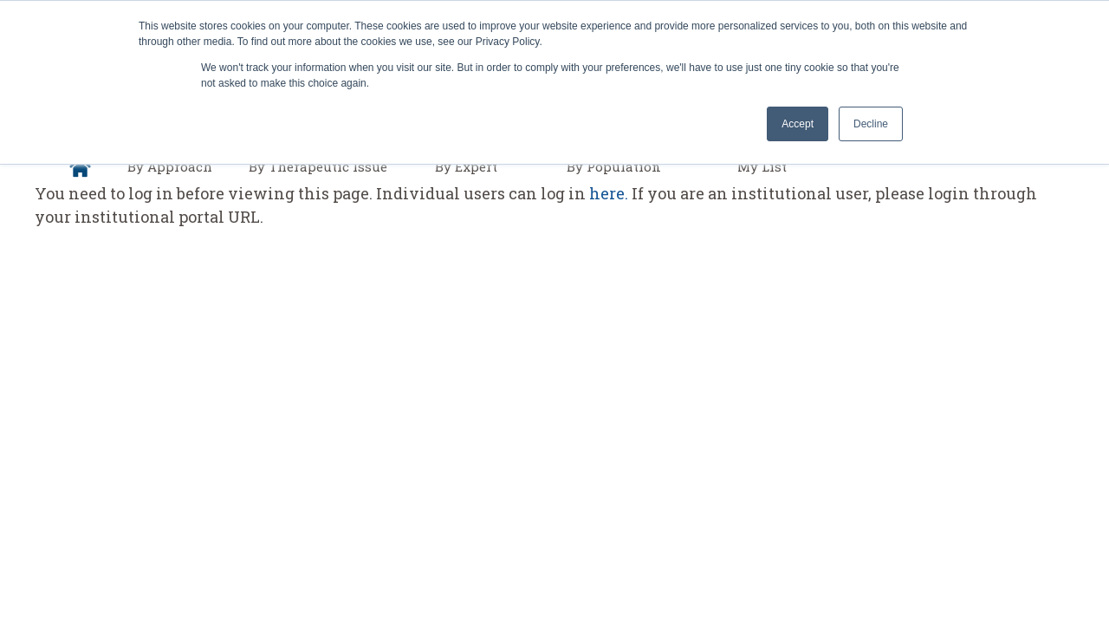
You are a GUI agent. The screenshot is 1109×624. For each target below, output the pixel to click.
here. (608, 193)
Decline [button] (870, 124)
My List (762, 166)
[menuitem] (80, 167)
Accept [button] (797, 124)
